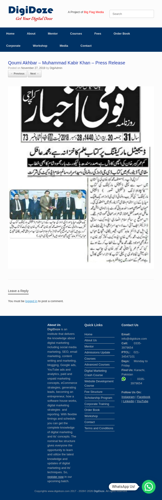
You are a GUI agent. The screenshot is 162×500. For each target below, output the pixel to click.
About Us (91, 340)
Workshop (40, 45)
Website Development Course (99, 384)
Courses (76, 33)
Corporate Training (97, 404)
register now (55, 476)
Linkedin (128, 401)
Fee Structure (94, 391)
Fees (97, 33)
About (31, 33)
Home (10, 33)
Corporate (13, 45)
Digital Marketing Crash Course (96, 373)
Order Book (122, 33)
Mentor (53, 33)
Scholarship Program (98, 397)
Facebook (143, 397)
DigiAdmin (56, 68)
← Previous (18, 73)
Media (64, 45)
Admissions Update (97, 352)
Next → (34, 73)
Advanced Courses (97, 364)
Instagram (128, 397)
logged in (31, 301)
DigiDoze (99, 491)
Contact (85, 45)
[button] (149, 487)
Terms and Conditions (99, 428)
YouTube (142, 401)
